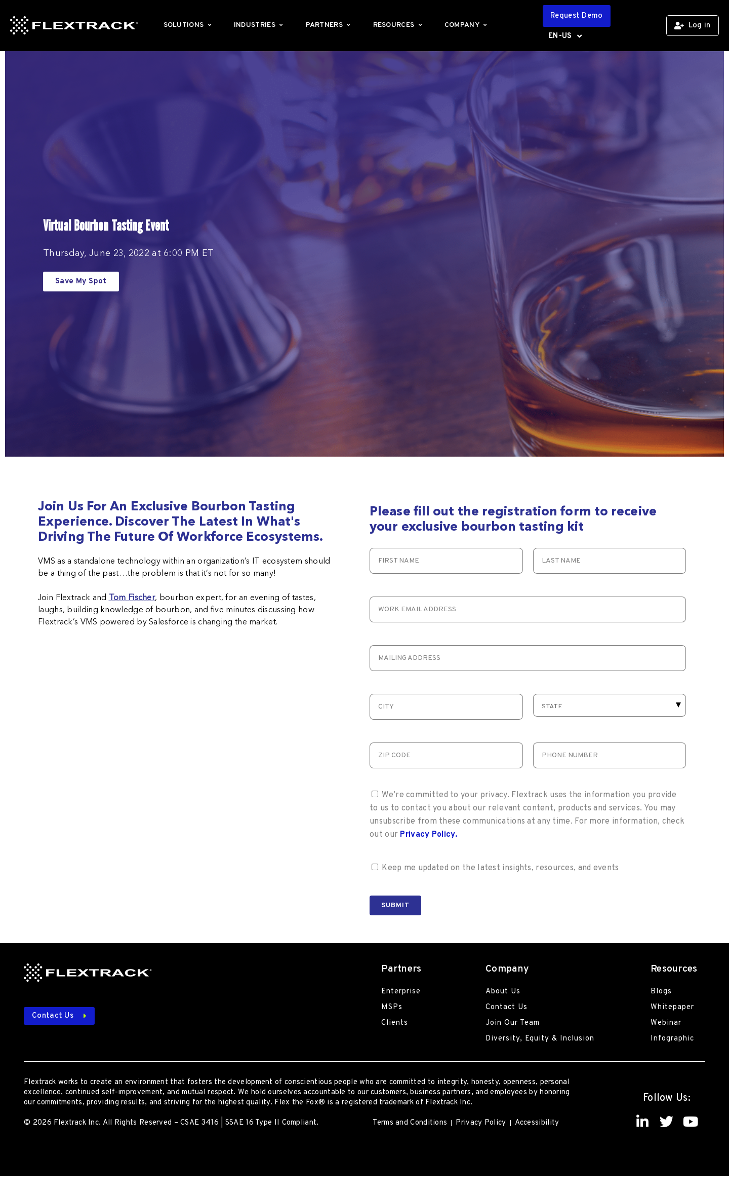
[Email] (528, 609)
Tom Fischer (132, 598)
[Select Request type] (609, 705)
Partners (329, 25)
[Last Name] (609, 561)
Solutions (189, 25)
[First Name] (446, 561)
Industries (260, 25)
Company (467, 25)
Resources (398, 25)
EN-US (565, 36)
